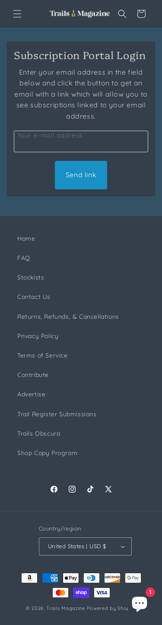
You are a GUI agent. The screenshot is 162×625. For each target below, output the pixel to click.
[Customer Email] (81, 142)
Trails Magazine (65, 608)
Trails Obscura (38, 433)
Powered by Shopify (112, 608)
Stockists (30, 277)
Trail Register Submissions (57, 414)
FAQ (23, 258)
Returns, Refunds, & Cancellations (68, 316)
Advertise (31, 394)
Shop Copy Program (47, 453)
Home (26, 238)
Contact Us (34, 297)
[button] (17, 13)
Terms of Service (42, 355)
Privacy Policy (37, 336)
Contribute (33, 375)
